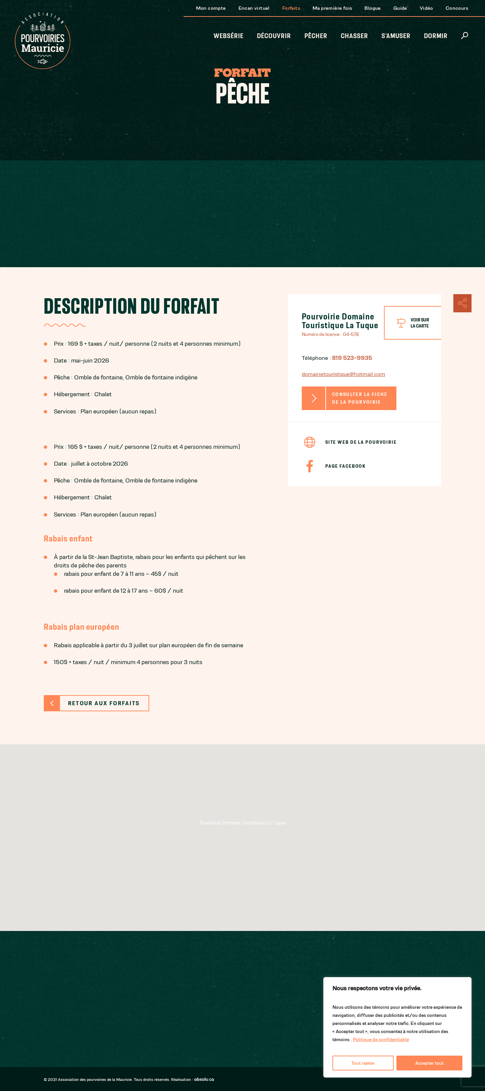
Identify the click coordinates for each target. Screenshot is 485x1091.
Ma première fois (332, 8)
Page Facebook (345, 466)
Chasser (354, 35)
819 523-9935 (352, 357)
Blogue (372, 8)
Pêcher (315, 35)
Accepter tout (429, 1063)
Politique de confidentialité (381, 1039)
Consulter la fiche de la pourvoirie (360, 398)
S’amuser (396, 35)
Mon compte (211, 8)
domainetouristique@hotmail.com (343, 374)
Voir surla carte (420, 323)
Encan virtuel (254, 8)
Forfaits (291, 8)
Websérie (229, 35)
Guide (400, 8)
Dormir (436, 35)
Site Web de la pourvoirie (361, 442)
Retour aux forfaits (104, 703)
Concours (457, 8)
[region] (397, 1027)
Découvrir (274, 35)
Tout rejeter (363, 1063)
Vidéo (426, 8)
